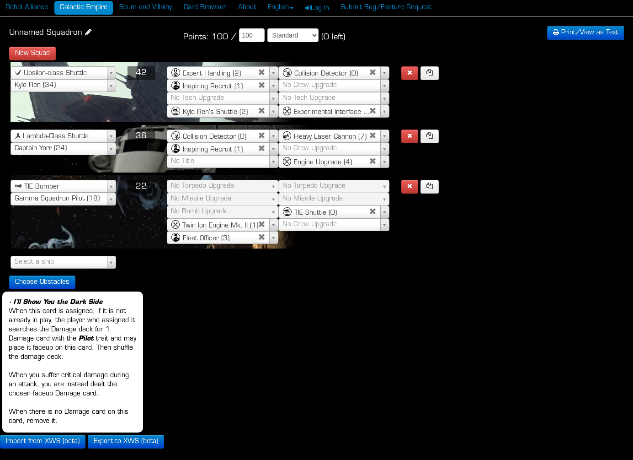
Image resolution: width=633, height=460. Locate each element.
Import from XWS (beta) (43, 441)
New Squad (32, 53)
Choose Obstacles (42, 282)
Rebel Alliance (26, 7)
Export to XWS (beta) (126, 441)
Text (585, 32)
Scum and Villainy (145, 7)
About (247, 7)
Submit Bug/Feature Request (386, 7)
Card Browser (205, 7)
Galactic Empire (83, 7)
